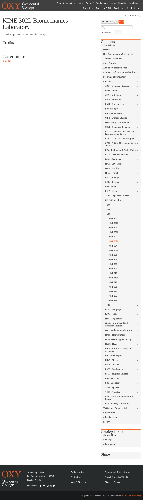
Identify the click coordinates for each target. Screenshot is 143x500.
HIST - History (112, 191)
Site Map (107, 439)
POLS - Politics (112, 364)
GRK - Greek (110, 186)
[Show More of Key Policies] (139, 412)
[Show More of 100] (139, 205)
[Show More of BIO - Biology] (139, 109)
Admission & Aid (103, 8)
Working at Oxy (78, 472)
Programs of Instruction (114, 77)
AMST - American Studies (117, 86)
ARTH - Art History (114, 95)
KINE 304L (113, 250)
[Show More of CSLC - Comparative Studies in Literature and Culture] (139, 131)
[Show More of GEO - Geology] (139, 177)
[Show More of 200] (139, 209)
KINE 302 (113, 236)
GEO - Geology (112, 177)
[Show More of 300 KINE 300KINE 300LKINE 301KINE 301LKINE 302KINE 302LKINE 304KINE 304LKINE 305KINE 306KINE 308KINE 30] (139, 214)
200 (108, 209)
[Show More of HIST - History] (139, 191)
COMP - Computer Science (117, 127)
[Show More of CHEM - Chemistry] (139, 113)
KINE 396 (113, 291)
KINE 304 (113, 246)
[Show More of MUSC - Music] (139, 344)
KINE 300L (113, 223)
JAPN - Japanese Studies (117, 195)
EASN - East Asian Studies (117, 154)
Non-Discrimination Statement (118, 54)
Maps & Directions (79, 482)
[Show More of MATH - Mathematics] (139, 335)
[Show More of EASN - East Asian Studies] (139, 154)
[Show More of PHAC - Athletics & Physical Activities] (139, 348)
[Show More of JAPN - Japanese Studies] (139, 195)
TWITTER (44, 486)
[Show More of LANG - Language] (139, 309)
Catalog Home (110, 435)
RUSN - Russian (112, 378)
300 (108, 214)
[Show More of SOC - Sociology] (139, 383)
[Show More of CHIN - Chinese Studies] (139, 118)
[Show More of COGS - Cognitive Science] (139, 122)
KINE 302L (113, 241)
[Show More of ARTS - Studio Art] (139, 99)
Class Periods (109, 63)
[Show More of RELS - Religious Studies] (139, 374)
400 (108, 305)
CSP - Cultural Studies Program (119, 138)
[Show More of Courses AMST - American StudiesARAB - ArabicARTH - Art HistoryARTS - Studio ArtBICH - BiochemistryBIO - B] (139, 81)
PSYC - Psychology (114, 369)
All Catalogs (109, 444)
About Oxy (88, 8)
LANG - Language (113, 309)
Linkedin (54, 486)
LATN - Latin (111, 314)
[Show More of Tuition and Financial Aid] (139, 408)
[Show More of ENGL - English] (139, 168)
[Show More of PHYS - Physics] (139, 360)
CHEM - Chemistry (113, 113)
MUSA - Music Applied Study (118, 339)
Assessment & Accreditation (118, 472)
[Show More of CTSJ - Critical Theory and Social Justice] (139, 143)
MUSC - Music (111, 344)
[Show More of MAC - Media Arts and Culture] (139, 330)
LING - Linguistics (113, 318)
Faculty (106, 422)
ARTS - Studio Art (113, 99)
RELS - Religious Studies (116, 374)
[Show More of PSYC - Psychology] (139, 369)
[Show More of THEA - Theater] (139, 392)
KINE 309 (113, 268)
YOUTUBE (51, 486)
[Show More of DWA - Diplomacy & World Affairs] (139, 150)
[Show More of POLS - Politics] (139, 364)
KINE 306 (113, 259)
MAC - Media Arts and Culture (118, 330)
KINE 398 (113, 300)
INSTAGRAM (48, 486)
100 (108, 205)
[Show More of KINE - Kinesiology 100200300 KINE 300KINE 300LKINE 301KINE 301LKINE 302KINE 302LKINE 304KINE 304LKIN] (139, 200)
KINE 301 (113, 227)
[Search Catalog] (117, 27)
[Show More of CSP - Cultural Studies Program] (139, 138)
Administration (110, 417)
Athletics (70, 3)
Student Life (133, 8)
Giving (80, 3)
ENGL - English (112, 168)
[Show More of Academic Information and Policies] (139, 72)
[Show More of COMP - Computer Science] (139, 127)
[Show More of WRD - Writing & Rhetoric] (139, 403)
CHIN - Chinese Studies (116, 118)
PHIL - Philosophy (113, 355)
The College (109, 45)
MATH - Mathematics (115, 335)
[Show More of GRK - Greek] (139, 186)
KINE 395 (113, 287)
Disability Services (113, 482)
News (113, 3)
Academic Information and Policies (119, 72)
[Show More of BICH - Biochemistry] (139, 104)
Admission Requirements (115, 68)
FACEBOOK (41, 486)
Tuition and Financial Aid (115, 408)
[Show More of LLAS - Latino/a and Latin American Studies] (139, 323)
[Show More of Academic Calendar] (139, 58)
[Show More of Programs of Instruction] (139, 77)
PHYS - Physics (112, 360)
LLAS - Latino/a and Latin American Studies (117, 324)
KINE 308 (113, 264)
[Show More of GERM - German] (139, 182)
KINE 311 (113, 282)
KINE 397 (113, 296)
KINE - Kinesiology (113, 200)
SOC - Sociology (112, 383)
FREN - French (111, 173)
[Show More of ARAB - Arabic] (139, 90)
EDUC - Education (113, 164)
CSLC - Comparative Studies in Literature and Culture (119, 132)
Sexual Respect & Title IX (116, 477)
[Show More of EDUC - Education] (139, 164)
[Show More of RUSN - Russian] (139, 378)
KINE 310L (113, 277)
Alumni (60, 3)
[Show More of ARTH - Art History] (139, 95)
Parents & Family (93, 3)
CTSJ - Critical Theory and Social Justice (120, 144)
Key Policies (109, 412)
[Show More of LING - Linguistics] (139, 318)
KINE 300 (113, 218)
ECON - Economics (113, 159)
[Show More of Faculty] (139, 422)
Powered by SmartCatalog (131, 496)
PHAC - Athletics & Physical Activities (118, 349)
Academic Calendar (112, 58)
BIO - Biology (111, 109)
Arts (106, 3)
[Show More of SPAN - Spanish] (139, 387)
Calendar (122, 3)
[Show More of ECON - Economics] (139, 159)
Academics (119, 8)
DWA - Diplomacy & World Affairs (120, 150)
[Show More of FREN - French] (139, 173)
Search (118, 32)
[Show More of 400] (139, 305)
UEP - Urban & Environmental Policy (119, 397)
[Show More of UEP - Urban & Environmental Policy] (139, 396)
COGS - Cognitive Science (117, 122)
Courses (107, 81)
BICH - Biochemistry (114, 104)
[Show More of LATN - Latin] (139, 314)
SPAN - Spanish (112, 387)
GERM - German (112, 182)
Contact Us (76, 477)
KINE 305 (113, 255)
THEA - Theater (112, 392)
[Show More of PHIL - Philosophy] (139, 355)
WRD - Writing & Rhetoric (117, 403)
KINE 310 (113, 273)
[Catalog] (109, 22)
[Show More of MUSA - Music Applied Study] (139, 339)
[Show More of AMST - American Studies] (139, 86)
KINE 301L (113, 232)
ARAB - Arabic (111, 90)
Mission (106, 49)
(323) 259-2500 (34, 479)
